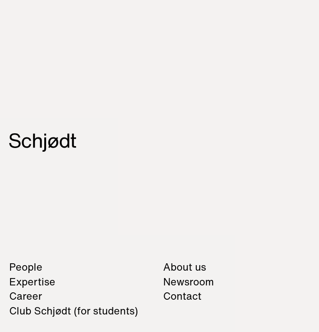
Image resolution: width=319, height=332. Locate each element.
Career (25, 296)
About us (184, 267)
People (25, 267)
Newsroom (188, 281)
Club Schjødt (73, 310)
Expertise (32, 281)
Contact (182, 296)
